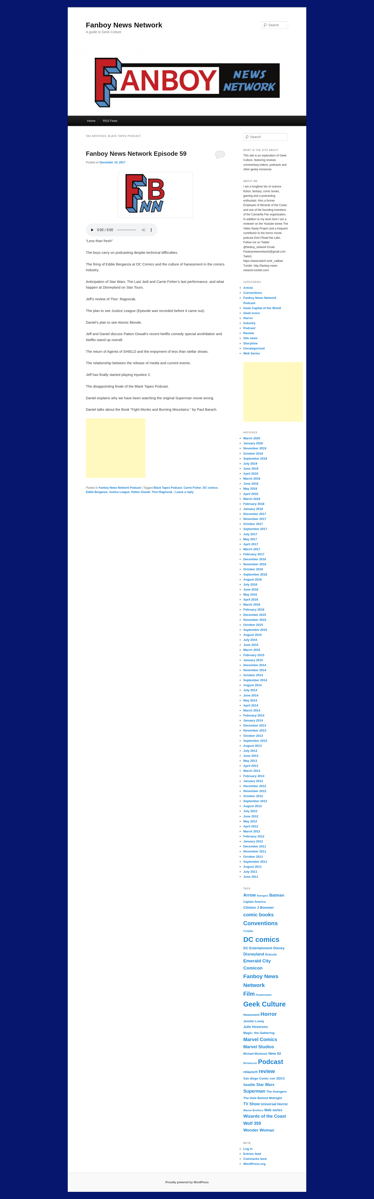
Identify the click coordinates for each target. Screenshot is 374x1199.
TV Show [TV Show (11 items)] (251, 1104)
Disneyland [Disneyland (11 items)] (253, 954)
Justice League (119, 492)
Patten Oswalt (140, 492)
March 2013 (251, 771)
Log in (248, 1149)
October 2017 (253, 524)
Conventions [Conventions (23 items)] (260, 923)
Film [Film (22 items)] (249, 994)
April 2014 (250, 705)
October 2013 (253, 735)
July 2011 (250, 871)
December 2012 (254, 786)
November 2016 (254, 564)
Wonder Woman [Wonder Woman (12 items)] (258, 1130)
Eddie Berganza (96, 492)
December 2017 (254, 514)
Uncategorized (254, 348)
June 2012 (250, 816)
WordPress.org (254, 1164)
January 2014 (253, 720)
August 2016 (252, 579)
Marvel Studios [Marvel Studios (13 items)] (258, 1046)
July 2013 (250, 751)
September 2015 (255, 630)
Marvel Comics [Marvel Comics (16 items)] (260, 1039)
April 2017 (250, 544)
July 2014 (250, 690)
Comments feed (255, 1159)
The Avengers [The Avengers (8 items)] (276, 1091)
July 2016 (250, 584)
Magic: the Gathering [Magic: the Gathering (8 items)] (259, 1033)
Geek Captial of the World (262, 308)
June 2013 (250, 756)
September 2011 (255, 861)
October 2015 (253, 625)
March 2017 (251, 549)
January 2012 (253, 841)
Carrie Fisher (192, 487)
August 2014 (252, 685)
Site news (250, 338)
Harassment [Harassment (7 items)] (251, 1015)
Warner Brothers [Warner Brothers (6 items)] (253, 1110)
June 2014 (250, 695)
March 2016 (251, 604)
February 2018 (253, 504)
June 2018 (250, 483)
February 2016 (253, 609)
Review (248, 333)
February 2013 (253, 776)
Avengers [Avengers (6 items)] (262, 895)
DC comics (210, 487)
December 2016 (254, 559)
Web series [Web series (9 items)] (273, 1110)
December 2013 (254, 725)
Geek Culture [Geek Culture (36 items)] (264, 1004)
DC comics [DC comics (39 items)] (261, 939)
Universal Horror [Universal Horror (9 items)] (274, 1104)
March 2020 (251, 438)
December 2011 (254, 846)
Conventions (252, 293)
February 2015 (253, 655)
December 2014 (254, 665)
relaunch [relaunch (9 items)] (250, 1072)
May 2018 (250, 488)
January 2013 (253, 781)
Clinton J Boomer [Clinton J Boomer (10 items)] (258, 907)
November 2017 (254, 519)
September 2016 (255, 574)
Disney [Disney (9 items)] (279, 948)
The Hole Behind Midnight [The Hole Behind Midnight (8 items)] (262, 1098)
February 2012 (253, 836)
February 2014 (253, 715)
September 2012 (255, 801)
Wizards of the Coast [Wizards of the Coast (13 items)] (264, 1116)
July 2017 (250, 534)
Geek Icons (251, 313)
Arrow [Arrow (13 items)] (249, 895)
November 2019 (254, 448)
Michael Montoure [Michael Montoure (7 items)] (255, 1053)
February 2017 (253, 554)
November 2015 (254, 620)
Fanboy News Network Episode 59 (136, 153)
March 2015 (251, 650)
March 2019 (251, 478)
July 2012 (250, 811)
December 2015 (254, 615)
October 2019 (253, 453)
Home (91, 121)
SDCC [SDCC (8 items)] (280, 1078)
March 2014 (251, 710)
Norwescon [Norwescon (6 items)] (250, 1063)
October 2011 (253, 856)
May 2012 (250, 821)
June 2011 (250, 876)
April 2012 (250, 826)
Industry (249, 323)
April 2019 (250, 473)
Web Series (251, 353)
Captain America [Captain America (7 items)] (254, 901)
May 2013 (250, 761)
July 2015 (250, 640)
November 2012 (254, 791)
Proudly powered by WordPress (186, 1182)
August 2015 (252, 635)
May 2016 (250, 594)
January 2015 (253, 660)
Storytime (250, 343)
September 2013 (255, 740)
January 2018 (253, 509)
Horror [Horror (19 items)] (268, 1014)
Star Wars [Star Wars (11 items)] (265, 1084)
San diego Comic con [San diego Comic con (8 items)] (259, 1078)
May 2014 (250, 700)
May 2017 (250, 539)
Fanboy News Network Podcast (120, 487)
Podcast (249, 328)
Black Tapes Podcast (168, 487)
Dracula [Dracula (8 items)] (271, 954)
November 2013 (254, 730)
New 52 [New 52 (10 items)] (274, 1053)
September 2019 (255, 458)
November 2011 (254, 851)
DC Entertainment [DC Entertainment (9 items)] (257, 948)
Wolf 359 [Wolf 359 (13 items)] (252, 1123)
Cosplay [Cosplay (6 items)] (248, 930)
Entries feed (252, 1154)
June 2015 (250, 645)
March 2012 (251, 831)
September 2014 (255, 680)
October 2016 (253, 569)
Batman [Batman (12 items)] (276, 895)
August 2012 (252, 806)
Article (248, 288)
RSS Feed (110, 121)
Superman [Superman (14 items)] (254, 1091)
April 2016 (250, 599)
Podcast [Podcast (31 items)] (270, 1061)
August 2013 (252, 745)
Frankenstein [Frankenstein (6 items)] (263, 994)
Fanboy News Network (124, 25)
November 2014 (254, 670)
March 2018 (251, 499)
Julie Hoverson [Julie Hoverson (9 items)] (255, 1027)
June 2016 (250, 589)
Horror (248, 318)
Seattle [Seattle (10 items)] (249, 1085)
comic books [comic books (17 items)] (258, 914)
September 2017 (255, 529)
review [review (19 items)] (267, 1071)
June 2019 (250, 468)
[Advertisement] (115, 448)
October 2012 (253, 796)
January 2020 (253, 443)
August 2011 (252, 866)
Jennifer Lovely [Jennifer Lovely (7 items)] (253, 1021)
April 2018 (250, 494)
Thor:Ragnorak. (162, 492)
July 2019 (250, 463)
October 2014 (253, 675)
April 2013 (250, 766)
